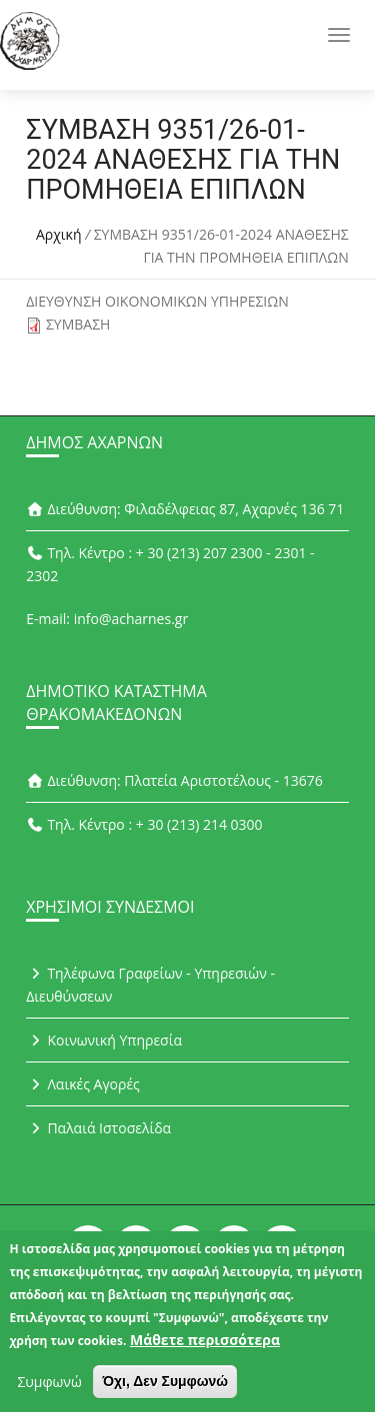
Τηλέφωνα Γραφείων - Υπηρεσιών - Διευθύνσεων (150, 985)
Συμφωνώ (49, 1388)
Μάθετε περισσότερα (205, 1346)
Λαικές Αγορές (83, 1083)
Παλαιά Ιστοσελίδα (98, 1127)
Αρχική (59, 234)
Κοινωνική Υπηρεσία (104, 1040)
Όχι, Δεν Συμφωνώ (165, 1388)
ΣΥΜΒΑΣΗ (78, 324)
